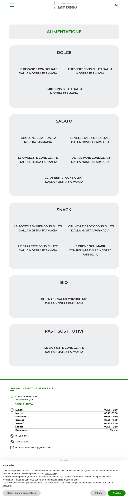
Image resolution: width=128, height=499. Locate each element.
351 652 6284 (22, 441)
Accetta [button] (117, 493)
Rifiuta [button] (98, 493)
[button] (124, 465)
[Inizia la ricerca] (116, 5)
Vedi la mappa (24, 404)
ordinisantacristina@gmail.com (33, 447)
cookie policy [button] (51, 473)
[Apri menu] (12, 5)
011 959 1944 (22, 435)
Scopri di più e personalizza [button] (21, 493)
